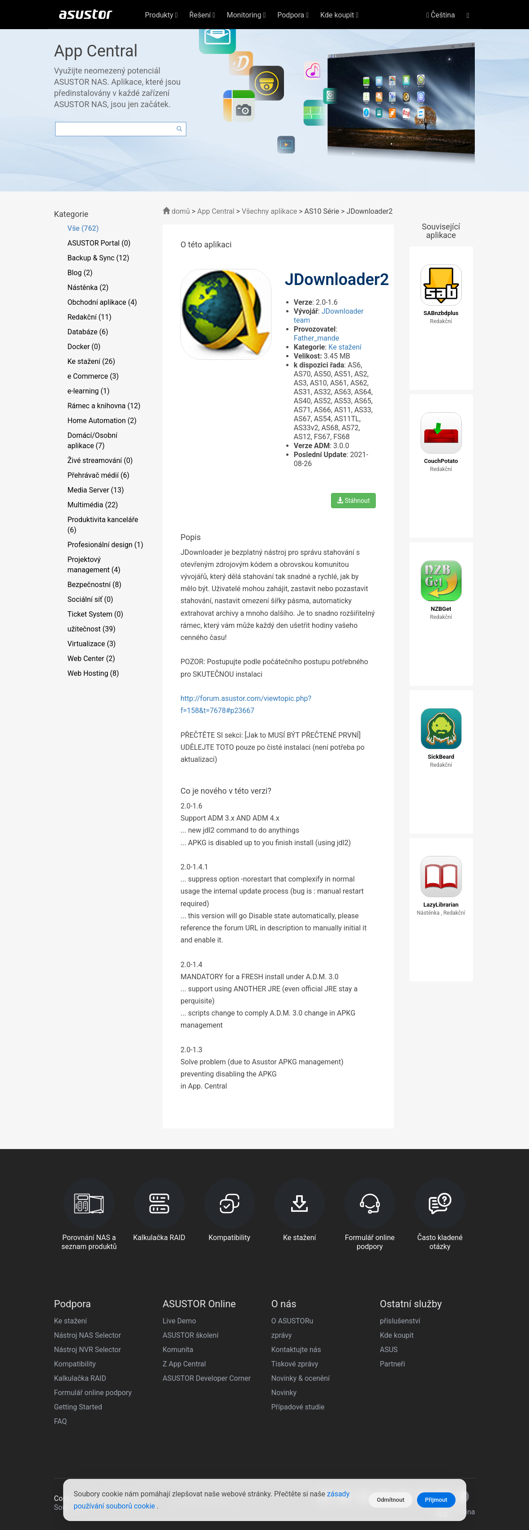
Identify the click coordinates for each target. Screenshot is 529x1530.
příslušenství (400, 1321)
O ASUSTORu (292, 1321)
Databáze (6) (88, 332)
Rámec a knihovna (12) (104, 406)
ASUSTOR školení (191, 1335)
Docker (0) (84, 346)
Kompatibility (75, 1364)
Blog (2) (80, 272)
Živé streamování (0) (100, 460)
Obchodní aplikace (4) (102, 302)
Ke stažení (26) (92, 361)
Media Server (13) (96, 490)
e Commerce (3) (93, 376)
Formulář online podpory (93, 1392)
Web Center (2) (91, 658)
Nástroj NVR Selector (87, 1349)
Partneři (392, 1364)
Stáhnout (353, 500)
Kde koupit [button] (339, 15)
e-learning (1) (89, 391)
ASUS (389, 1349)
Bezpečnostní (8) (95, 584)
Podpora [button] (293, 15)
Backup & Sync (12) (98, 258)
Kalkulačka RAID (80, 1378)
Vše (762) (83, 228)
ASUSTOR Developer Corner (207, 1378)
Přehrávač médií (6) (98, 475)
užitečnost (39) (92, 629)
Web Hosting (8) (93, 673)
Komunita (178, 1349)
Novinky (284, 1392)
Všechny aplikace (269, 211)
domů (176, 211)
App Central (215, 211)
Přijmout (436, 1499)
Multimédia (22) (93, 505)
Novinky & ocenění (300, 1378)
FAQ (60, 1421)
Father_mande (317, 338)
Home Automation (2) (102, 420)
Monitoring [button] (246, 15)
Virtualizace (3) (92, 644)
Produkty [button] (161, 15)
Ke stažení (344, 347)
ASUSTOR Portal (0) (99, 243)
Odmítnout (390, 1499)
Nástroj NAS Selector (87, 1335)
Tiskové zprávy (294, 1364)
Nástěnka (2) (88, 287)
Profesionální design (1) (105, 544)
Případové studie (298, 1407)
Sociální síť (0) (90, 599)
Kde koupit (396, 1335)
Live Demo (179, 1321)
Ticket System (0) (96, 614)
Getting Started (78, 1407)
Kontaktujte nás (296, 1349)
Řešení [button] (202, 15)
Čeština (440, 15)
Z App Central (184, 1364)
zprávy (281, 1335)
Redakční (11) (90, 317)
